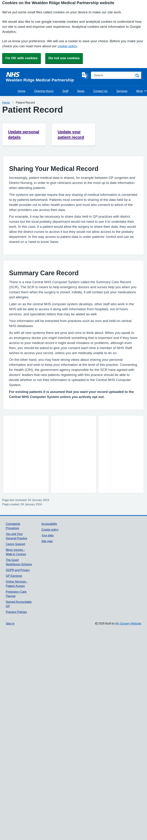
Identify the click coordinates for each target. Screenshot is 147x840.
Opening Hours (44, 91)
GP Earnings (14, 575)
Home (21, 91)
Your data (47, 535)
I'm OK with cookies (21, 58)
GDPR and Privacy (18, 570)
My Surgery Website (128, 623)
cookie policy (67, 46)
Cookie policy (50, 529)
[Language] (85, 75)
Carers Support (15, 544)
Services (121, 91)
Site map (47, 541)
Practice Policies (16, 611)
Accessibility (49, 523)
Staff (65, 91)
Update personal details (23, 134)
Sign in (10, 623)
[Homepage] (43, 77)
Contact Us (100, 91)
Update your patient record (71, 134)
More (141, 91)
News (80, 91)
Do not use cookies (64, 58)
